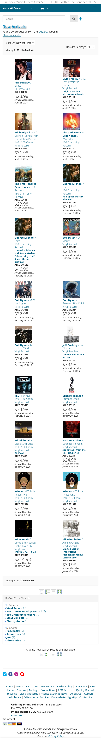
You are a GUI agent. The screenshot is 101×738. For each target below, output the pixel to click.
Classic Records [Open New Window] (29, 693)
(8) (16, 608)
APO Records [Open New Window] (65, 690)
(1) (17, 621)
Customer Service (44, 686)
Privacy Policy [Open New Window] (56, 736)
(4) (23, 614)
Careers (88, 693)
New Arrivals (23, 686)
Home (9, 686)
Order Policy (64, 686)
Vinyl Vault (81, 686)
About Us (75, 693)
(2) (17, 617)
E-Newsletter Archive (36, 697)
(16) (15, 630)
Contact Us (85, 697)
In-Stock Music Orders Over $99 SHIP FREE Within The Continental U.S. (50, 2)
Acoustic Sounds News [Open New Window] (54, 693)
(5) (26, 611)
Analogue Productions (42, 690)
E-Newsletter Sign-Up (63, 697)
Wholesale (15, 697)
